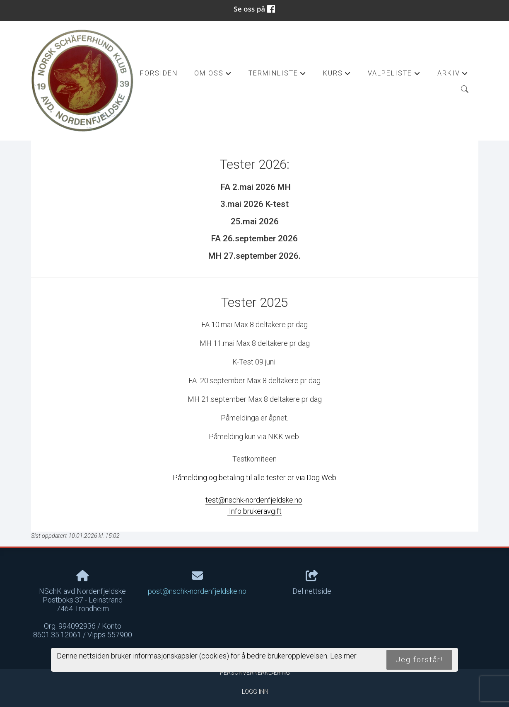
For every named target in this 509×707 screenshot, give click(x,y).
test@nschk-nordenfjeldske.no (253, 500)
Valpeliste (394, 75)
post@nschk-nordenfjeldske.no (197, 591)
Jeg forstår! (419, 659)
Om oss (213, 75)
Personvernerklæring (254, 672)
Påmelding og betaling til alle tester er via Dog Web (254, 477)
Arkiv (452, 75)
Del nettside (311, 583)
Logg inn (254, 691)
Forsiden (159, 73)
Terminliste (277, 75)
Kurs (337, 75)
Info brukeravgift (254, 511)
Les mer (343, 655)
